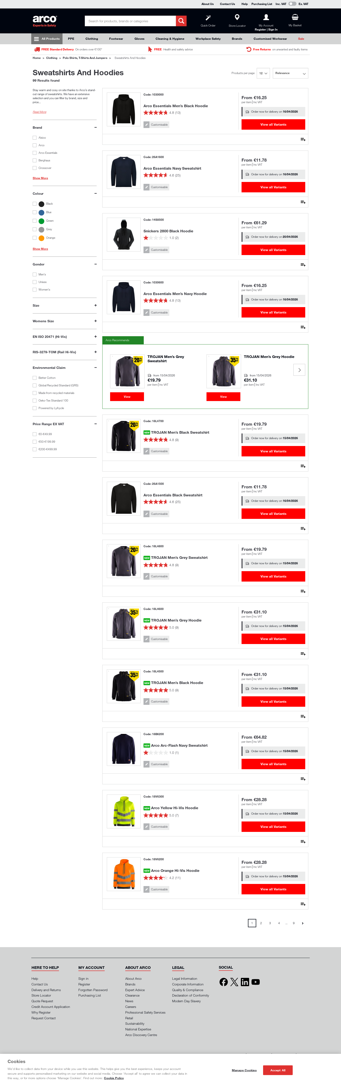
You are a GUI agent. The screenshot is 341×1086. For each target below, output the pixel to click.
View (127, 396)
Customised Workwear (270, 38)
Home (37, 58)
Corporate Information (188, 984)
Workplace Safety (208, 38)
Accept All (277, 1070)
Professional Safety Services (145, 1012)
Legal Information (184, 978)
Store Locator (41, 995)
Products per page (243, 73)
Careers (130, 1007)
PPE (71, 38)
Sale (301, 38)
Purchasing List (261, 4)
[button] (45, 967)
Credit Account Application (50, 1007)
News (129, 1001)
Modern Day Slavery (186, 1001)
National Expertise (138, 1029)
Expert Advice (135, 990)
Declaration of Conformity (190, 995)
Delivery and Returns (46, 990)
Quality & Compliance (187, 990)
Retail (129, 1018)
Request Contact (43, 1018)
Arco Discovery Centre (141, 1035)
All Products (51, 38)
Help (245, 4)
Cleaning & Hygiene (170, 38)
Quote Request (42, 1001)
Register (84, 984)
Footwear (116, 38)
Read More (39, 112)
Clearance (132, 995)
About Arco (133, 978)
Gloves (139, 38)
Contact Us (227, 4)
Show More (40, 178)
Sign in (83, 978)
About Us (208, 4)
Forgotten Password (93, 990)
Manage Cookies (244, 1070)
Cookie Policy (114, 1078)
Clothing (91, 38)
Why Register (40, 1012)
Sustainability (134, 1023)
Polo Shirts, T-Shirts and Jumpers (85, 58)
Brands (237, 38)
